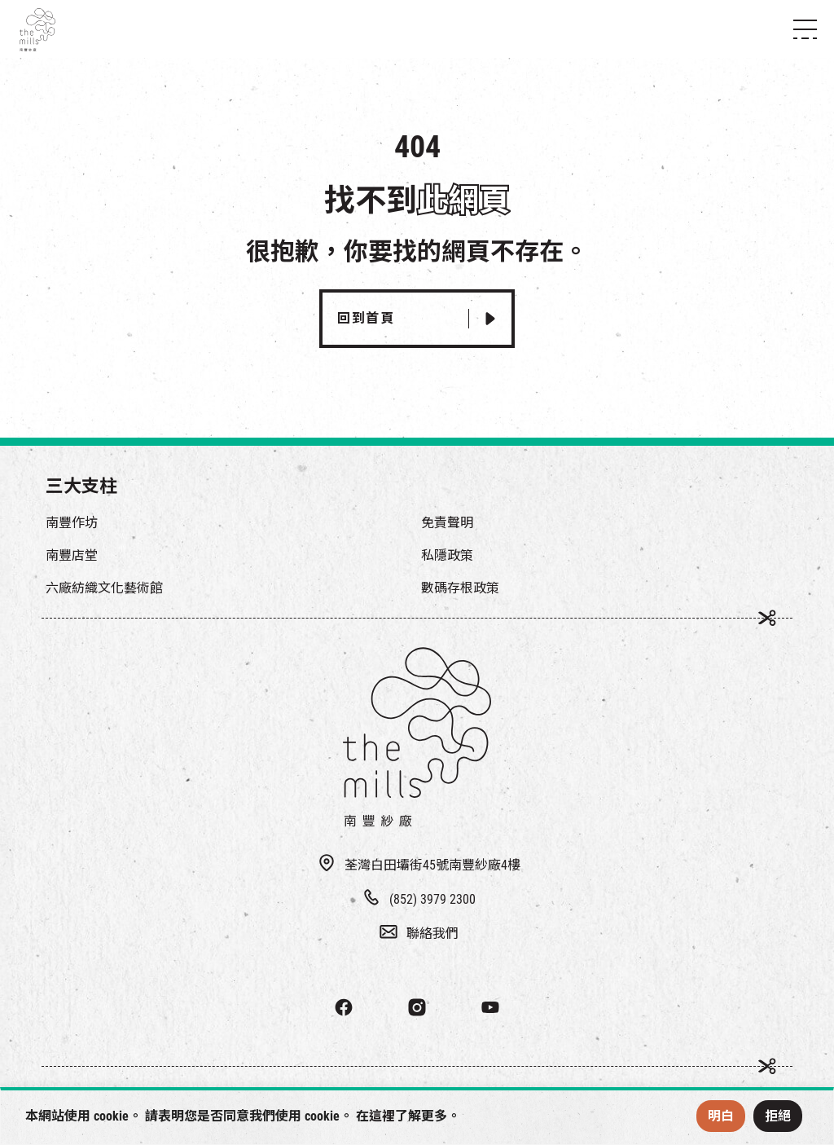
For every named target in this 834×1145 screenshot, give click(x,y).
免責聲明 (447, 523)
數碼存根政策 (460, 588)
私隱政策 (447, 555)
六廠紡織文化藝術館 (104, 588)
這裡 (382, 1116)
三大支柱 (81, 486)
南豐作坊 (72, 523)
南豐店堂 (72, 555)
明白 (721, 1116)
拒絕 (778, 1116)
